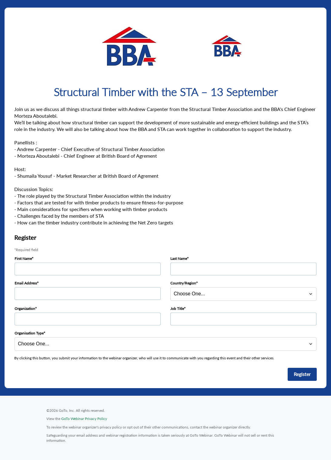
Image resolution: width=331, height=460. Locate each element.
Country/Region (183, 283)
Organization (25, 308)
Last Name (178, 258)
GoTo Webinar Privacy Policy (84, 418)
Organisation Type (29, 333)
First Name (23, 258)
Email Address (26, 283)
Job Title (177, 308)
